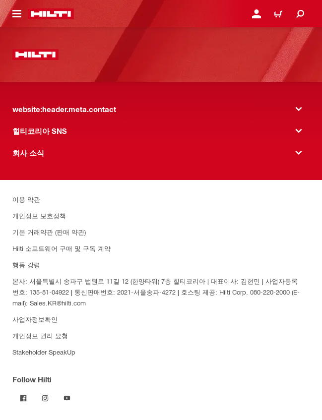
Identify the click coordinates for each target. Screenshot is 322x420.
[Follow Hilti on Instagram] (45, 398)
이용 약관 (26, 199)
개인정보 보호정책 (39, 215)
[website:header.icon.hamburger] (17, 14)
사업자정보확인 (35, 319)
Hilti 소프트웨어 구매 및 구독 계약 (61, 248)
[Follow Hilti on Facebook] (23, 398)
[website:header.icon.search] (300, 14)
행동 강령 (26, 264)
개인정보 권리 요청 (40, 335)
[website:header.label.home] (51, 13)
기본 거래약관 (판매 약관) (49, 232)
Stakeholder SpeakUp (43, 352)
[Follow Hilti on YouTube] (67, 398)
